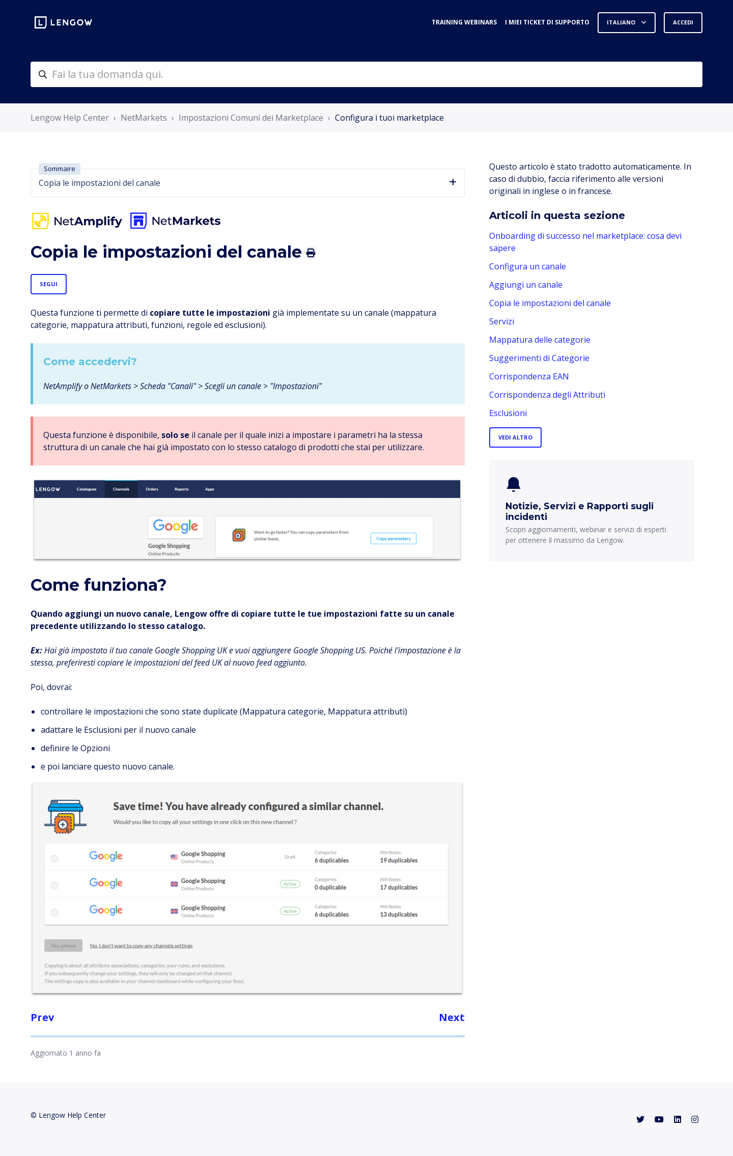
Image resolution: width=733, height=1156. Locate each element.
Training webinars (464, 22)
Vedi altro (515, 437)
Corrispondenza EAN (529, 376)
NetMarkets (144, 117)
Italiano (622, 22)
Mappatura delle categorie (539, 339)
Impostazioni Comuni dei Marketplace (251, 117)
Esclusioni (508, 413)
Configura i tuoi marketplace (389, 117)
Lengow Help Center (70, 117)
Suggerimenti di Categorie (539, 358)
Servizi (501, 321)
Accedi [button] (683, 22)
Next (452, 1017)
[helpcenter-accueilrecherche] (366, 74)
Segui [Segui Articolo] (49, 284)
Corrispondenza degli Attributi (547, 394)
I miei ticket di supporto (547, 22)
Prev (42, 1017)
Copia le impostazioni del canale (550, 303)
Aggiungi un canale (525, 284)
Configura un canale (527, 266)
